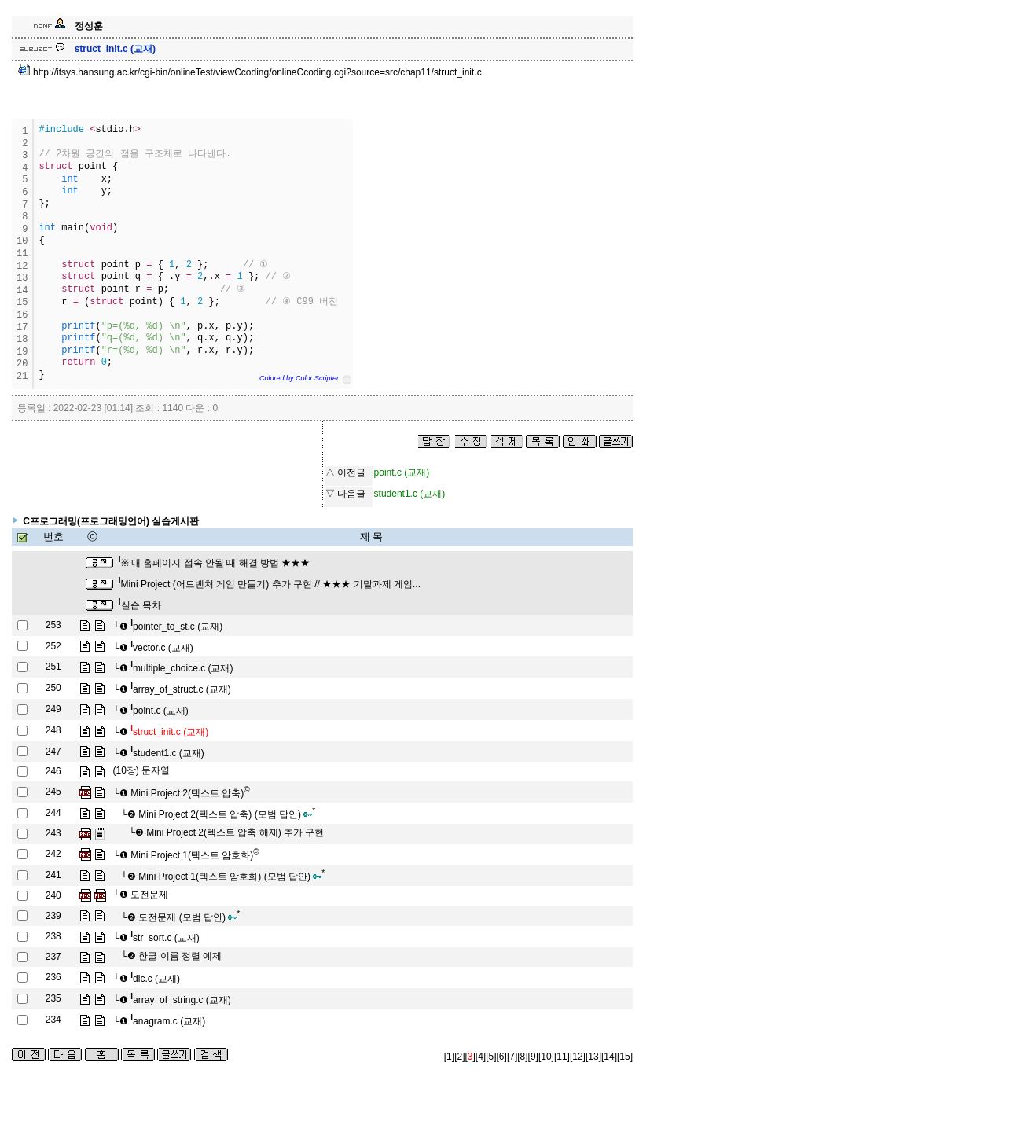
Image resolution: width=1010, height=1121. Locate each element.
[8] (522, 1056)
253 (53, 624)
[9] (533, 1056)
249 (53, 709)
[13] (593, 1056)
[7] (512, 1056)
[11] (562, 1056)
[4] (481, 1056)
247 (53, 751)
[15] (625, 1056)
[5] (491, 1056)
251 (53, 666)
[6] (502, 1056)
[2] (459, 1056)
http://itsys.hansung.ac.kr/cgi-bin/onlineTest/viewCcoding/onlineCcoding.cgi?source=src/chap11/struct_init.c (250, 72)
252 (53, 646)
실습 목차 (140, 605)
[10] (546, 1056)
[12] (578, 1056)
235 (53, 998)
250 (53, 687)
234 (53, 1019)
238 (53, 936)
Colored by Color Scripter (299, 378)
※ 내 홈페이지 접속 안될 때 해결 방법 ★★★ (214, 562)
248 (53, 730)
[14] (609, 1056)
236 (53, 977)
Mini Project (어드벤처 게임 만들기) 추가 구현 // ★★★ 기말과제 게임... (270, 584)
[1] (449, 1056)
